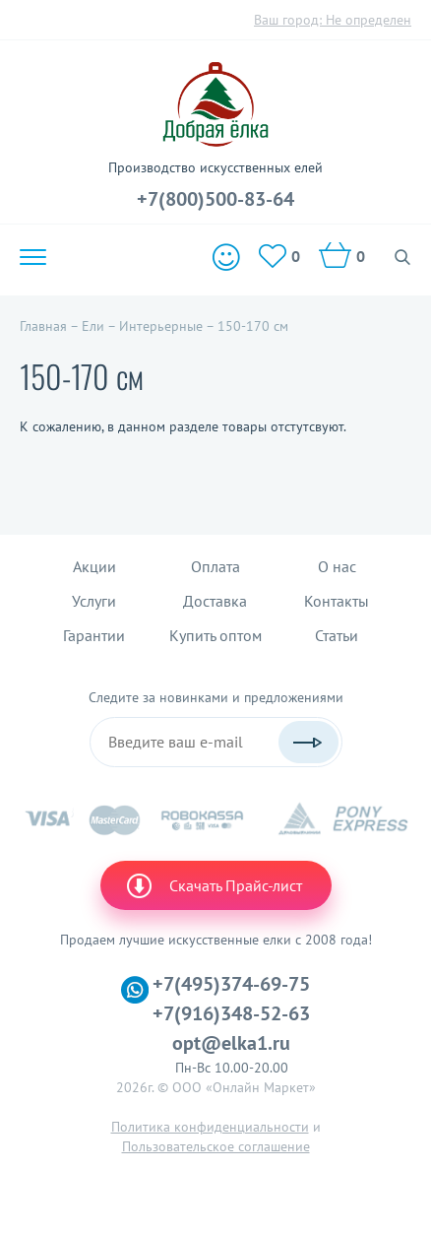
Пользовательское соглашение (216, 1146)
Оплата (215, 566)
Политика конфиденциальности (210, 1127)
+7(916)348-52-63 (231, 1013)
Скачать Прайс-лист (213, 885)
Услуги (94, 601)
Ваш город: (332, 20)
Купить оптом (215, 635)
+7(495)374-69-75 (231, 984)
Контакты (336, 601)
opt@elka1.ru (231, 1043)
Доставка (215, 601)
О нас (337, 566)
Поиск (403, 257)
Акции (94, 566)
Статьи (336, 635)
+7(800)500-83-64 (215, 199)
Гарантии (94, 635)
